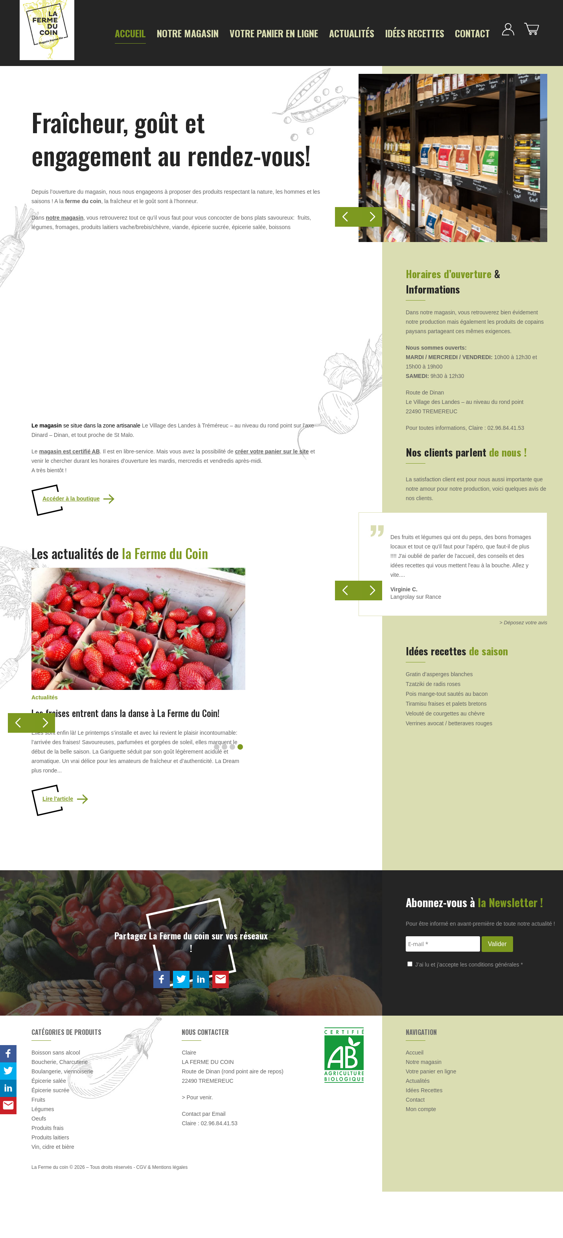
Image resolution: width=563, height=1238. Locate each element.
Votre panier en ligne (245, 32)
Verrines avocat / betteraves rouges (449, 719)
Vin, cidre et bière (52, 1193)
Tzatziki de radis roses (433, 680)
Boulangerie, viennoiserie (62, 1118)
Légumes (42, 1155)
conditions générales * (496, 1010)
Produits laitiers (50, 1184)
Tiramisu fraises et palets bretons (446, 699)
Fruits (38, 1146)
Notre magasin (175, 32)
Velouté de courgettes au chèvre (445, 709)
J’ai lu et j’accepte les (465, 1010)
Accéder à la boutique (70, 494)
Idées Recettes (361, 32)
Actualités (309, 32)
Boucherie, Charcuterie (59, 1108)
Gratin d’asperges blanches (439, 670)
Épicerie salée (48, 1127)
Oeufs (38, 1165)
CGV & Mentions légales (162, 1213)
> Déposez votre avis (523, 618)
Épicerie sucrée (50, 1136)
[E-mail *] (443, 990)
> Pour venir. (197, 1144)
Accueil (127, 32)
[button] (41, 718)
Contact (410, 32)
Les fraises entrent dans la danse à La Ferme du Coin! (137, 759)
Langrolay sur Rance (415, 592)
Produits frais (47, 1174)
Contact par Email (203, 1160)
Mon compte (421, 1155)
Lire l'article (57, 845)
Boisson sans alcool (55, 1099)
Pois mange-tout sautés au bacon (447, 689)
